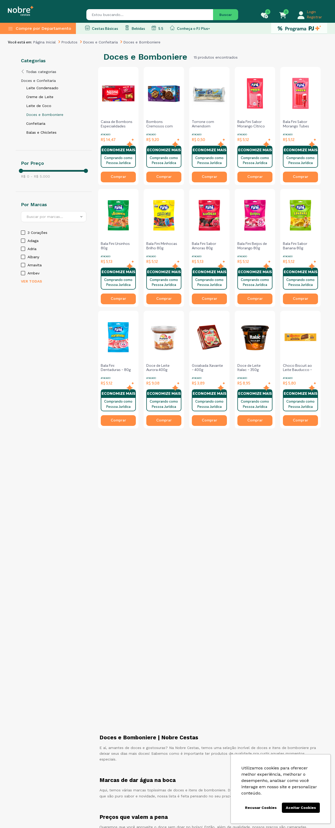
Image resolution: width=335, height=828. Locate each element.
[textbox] (53, 216)
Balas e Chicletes (41, 132)
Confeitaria (35, 123)
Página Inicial (44, 42)
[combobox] (53, 216)
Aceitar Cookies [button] (301, 808)
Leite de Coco (38, 106)
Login (311, 12)
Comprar (118, 177)
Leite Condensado (42, 88)
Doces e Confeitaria (100, 42)
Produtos (69, 42)
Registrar (314, 17)
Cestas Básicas (101, 28)
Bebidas (135, 28)
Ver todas (31, 281)
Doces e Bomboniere (44, 114)
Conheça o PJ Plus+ (190, 28)
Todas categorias (38, 72)
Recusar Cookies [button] (261, 808)
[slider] (21, 171)
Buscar (225, 15)
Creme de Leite (39, 97)
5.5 (157, 28)
